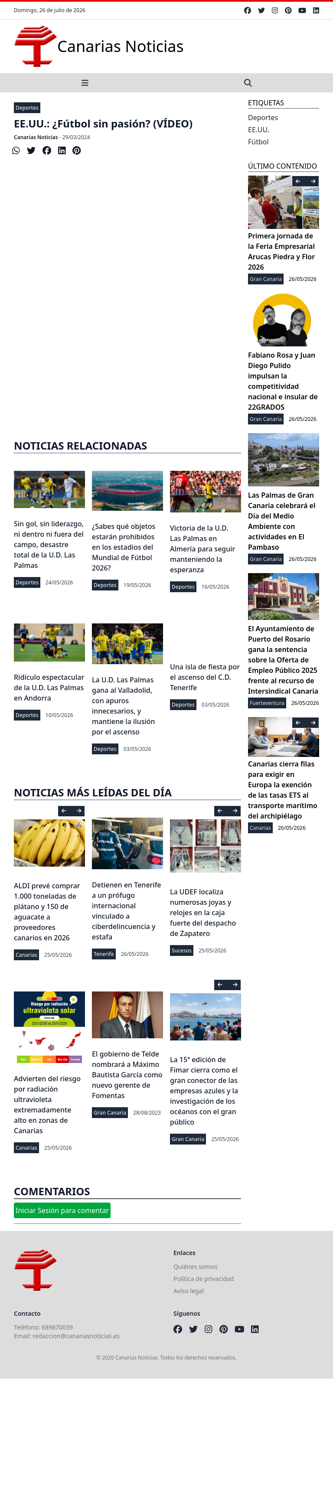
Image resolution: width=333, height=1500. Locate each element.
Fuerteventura (267, 703)
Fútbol (258, 142)
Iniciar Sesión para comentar (62, 1210)
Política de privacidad (203, 1279)
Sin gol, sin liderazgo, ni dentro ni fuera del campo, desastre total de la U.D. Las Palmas (49, 544)
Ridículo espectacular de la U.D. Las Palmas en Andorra (49, 687)
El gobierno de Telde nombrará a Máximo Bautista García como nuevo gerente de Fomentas (127, 1074)
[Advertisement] (127, 357)
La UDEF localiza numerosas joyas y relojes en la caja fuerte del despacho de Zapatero (203, 912)
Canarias (26, 955)
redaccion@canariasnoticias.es (76, 1336)
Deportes (27, 107)
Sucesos (182, 950)
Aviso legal (188, 1291)
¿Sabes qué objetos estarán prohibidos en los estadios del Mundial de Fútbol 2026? (123, 547)
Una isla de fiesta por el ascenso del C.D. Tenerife (205, 677)
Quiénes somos (195, 1266)
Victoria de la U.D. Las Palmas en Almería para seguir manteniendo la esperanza (202, 548)
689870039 (57, 1327)
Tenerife (104, 954)
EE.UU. (258, 129)
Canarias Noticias (36, 137)
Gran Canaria (110, 1112)
